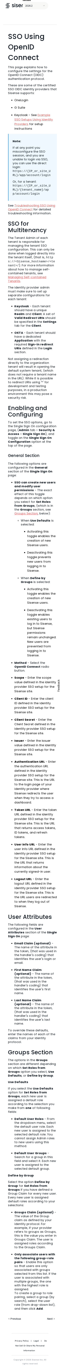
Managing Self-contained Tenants (27, 279)
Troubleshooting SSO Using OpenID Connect (31, 207)
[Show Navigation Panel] (54, 6)
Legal (36, 1341)
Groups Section (26, 513)
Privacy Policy (22, 1341)
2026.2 (28, 5)
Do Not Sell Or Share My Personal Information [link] (31, 1346)
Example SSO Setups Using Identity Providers (33, 119)
